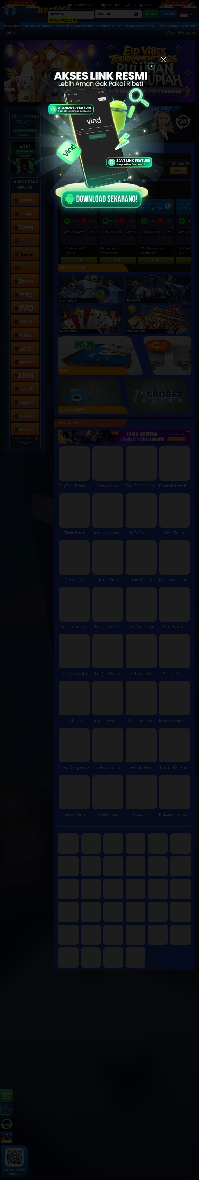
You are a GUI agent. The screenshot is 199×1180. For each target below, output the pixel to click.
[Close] (163, 60)
